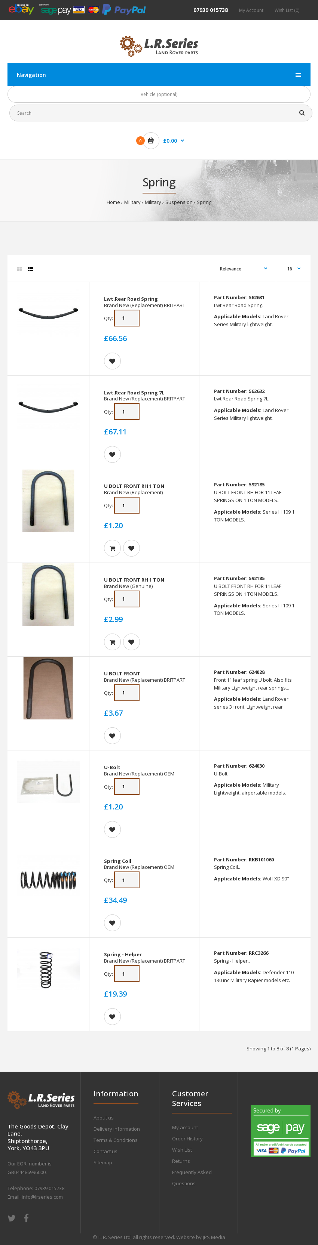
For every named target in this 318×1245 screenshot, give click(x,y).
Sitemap (103, 1162)
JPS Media (214, 1237)
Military (132, 202)
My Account (251, 10)
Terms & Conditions (116, 1140)
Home (113, 202)
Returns (181, 1161)
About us (104, 1117)
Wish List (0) (287, 10)
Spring (204, 202)
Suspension (179, 202)
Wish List (182, 1149)
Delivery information (117, 1128)
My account (185, 1127)
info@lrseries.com (42, 1196)
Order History (187, 1138)
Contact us (105, 1151)
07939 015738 (210, 9)
